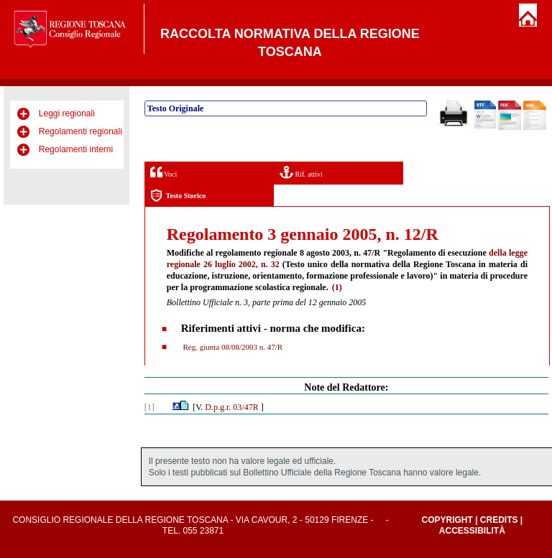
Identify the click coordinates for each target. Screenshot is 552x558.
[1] (149, 407)
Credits (499, 520)
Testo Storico (178, 196)
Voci (163, 172)
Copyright (446, 520)
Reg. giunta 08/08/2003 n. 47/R (231, 347)
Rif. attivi (301, 172)
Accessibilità (472, 531)
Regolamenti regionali (80, 131)
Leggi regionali (67, 113)
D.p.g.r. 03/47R (231, 407)
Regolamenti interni (76, 149)
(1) (337, 287)
